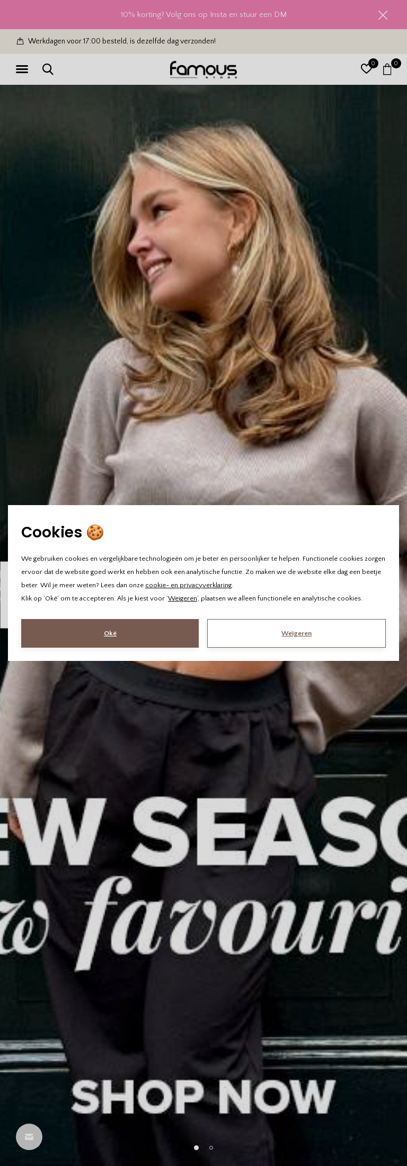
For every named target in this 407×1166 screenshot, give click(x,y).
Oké (110, 633)
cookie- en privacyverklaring (188, 585)
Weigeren (182, 598)
